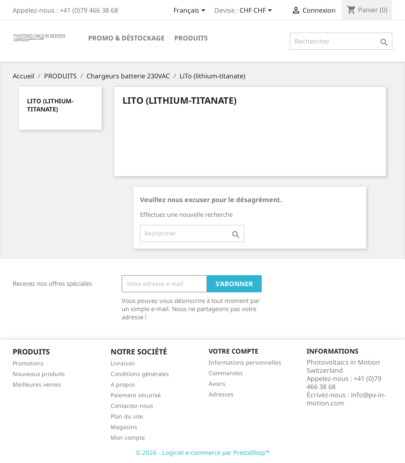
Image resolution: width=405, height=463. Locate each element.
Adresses (221, 394)
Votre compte (233, 351)
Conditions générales (140, 374)
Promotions (28, 363)
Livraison (123, 363)
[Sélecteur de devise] (257, 11)
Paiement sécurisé (136, 395)
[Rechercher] (341, 41)
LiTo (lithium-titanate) (50, 105)
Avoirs (217, 383)
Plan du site (127, 416)
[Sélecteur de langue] (191, 11)
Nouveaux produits (39, 374)
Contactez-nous (132, 406)
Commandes (226, 373)
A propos (123, 384)
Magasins (124, 427)
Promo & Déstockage (126, 37)
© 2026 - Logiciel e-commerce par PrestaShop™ (203, 452)
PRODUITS (191, 37)
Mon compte (128, 437)
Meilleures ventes (37, 384)
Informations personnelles (245, 362)
